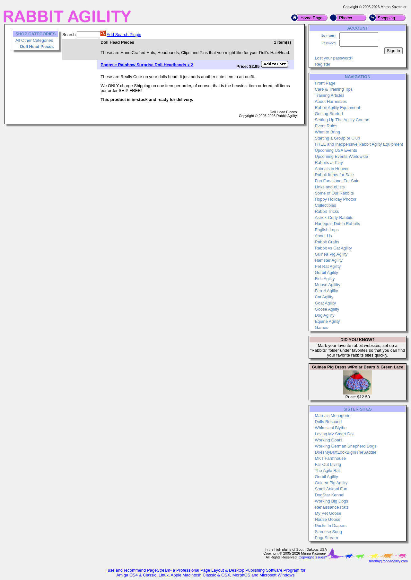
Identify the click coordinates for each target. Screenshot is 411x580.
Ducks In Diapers (330, 525)
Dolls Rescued (328, 421)
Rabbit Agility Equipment (337, 107)
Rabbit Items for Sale (334, 174)
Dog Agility (324, 315)
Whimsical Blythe (330, 427)
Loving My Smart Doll (334, 433)
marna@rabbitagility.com (388, 561)
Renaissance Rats (332, 507)
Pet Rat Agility (328, 266)
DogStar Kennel (329, 495)
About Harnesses (331, 101)
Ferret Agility (326, 290)
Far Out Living (328, 464)
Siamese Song (328, 531)
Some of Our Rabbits (334, 193)
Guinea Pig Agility (331, 254)
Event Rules (326, 125)
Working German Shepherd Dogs (345, 446)
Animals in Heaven (332, 168)
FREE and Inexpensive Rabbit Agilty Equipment (359, 144)
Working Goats (328, 440)
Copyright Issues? (313, 557)
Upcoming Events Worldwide (341, 156)
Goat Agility (325, 303)
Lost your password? (334, 58)
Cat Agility (324, 297)
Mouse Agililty (327, 284)
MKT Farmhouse (330, 458)
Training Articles (329, 95)
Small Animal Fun (331, 488)
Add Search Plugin (124, 34)
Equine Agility (327, 321)
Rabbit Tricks (327, 211)
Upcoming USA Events (336, 150)
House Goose (327, 519)
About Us (323, 235)
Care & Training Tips (334, 89)
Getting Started (329, 113)
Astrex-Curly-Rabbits (334, 217)
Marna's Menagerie (332, 415)
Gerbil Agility (326, 272)
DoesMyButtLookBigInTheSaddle (345, 452)
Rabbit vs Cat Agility (333, 248)
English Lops (326, 229)
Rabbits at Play (329, 162)
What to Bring (327, 132)
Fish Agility (325, 278)
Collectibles (325, 205)
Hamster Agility (329, 260)
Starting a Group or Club (337, 138)
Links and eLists (330, 187)
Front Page (325, 83)
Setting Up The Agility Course (342, 119)
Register (322, 64)
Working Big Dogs (331, 501)
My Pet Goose (328, 513)
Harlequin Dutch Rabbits (337, 223)
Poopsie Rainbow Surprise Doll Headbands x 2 (147, 64)
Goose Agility (327, 309)
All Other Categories (34, 40)
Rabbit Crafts (327, 242)
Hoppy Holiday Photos (335, 199)
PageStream (326, 537)
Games (321, 327)
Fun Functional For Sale (337, 180)
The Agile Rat (327, 470)
